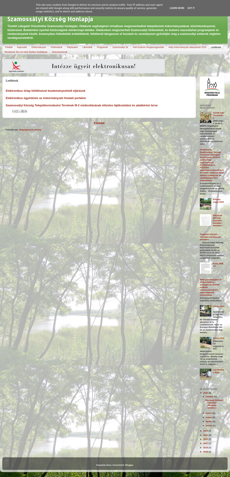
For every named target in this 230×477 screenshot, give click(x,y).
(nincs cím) (218, 306)
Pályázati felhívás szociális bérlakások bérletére (210, 237)
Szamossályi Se (120, 47)
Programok (102, 47)
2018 (206, 452)
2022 (206, 439)
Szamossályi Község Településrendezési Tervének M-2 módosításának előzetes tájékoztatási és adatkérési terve (82, 105)
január (209, 425)
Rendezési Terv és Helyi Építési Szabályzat (26, 52)
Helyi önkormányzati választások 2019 (187, 47)
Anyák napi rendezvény (218, 115)
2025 (206, 393)
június (209, 413)
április (209, 421)
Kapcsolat (22, 47)
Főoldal (9, 47)
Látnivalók (87, 47)
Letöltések (216, 47)
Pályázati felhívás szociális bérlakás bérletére (217, 220)
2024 (206, 431)
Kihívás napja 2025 (218, 200)
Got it (191, 8)
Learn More (177, 8)
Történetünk (56, 47)
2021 (206, 443)
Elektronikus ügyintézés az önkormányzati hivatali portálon (46, 98)
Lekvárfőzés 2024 (218, 371)
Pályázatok (72, 47)
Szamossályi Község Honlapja (50, 19)
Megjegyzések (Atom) (30, 130)
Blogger (129, 465)
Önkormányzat (38, 47)
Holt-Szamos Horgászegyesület (148, 47)
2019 (206, 447)
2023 (206, 435)
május (209, 417)
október (210, 396)
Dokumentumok (59, 52)
